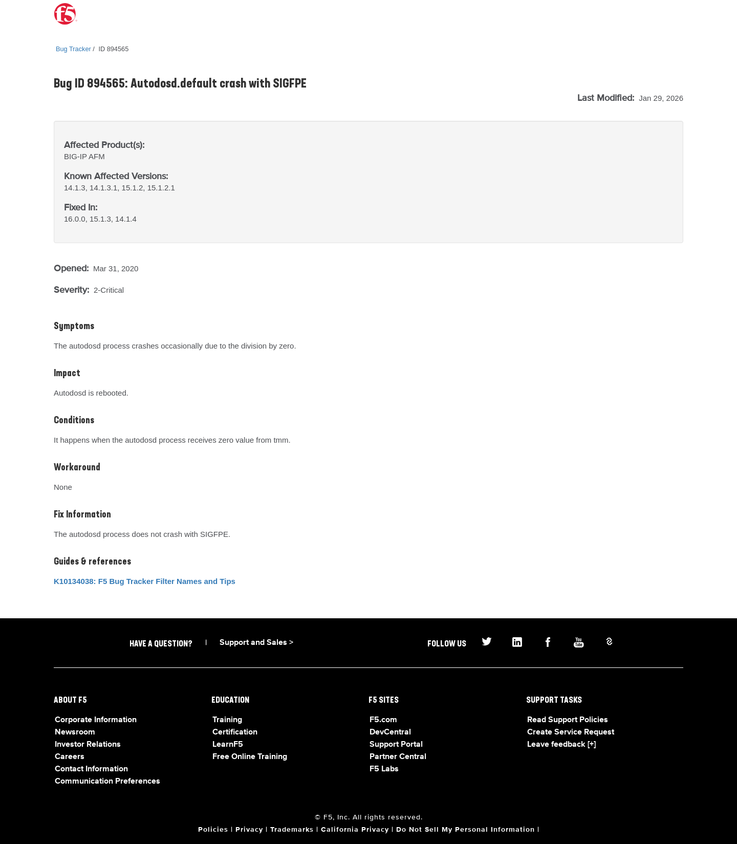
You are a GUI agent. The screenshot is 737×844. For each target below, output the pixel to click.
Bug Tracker (73, 49)
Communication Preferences (107, 781)
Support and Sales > (256, 643)
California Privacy (355, 829)
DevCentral (390, 732)
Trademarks (292, 829)
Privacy (249, 829)
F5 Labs (384, 769)
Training (227, 720)
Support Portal (396, 745)
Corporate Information (96, 720)
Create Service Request (570, 732)
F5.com (383, 720)
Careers (69, 757)
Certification (234, 732)
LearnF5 (227, 745)
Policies (213, 829)
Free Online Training (249, 757)
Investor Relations (88, 745)
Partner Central (398, 757)
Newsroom (75, 732)
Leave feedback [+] (561, 745)
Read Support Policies (567, 720)
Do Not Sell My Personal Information (465, 829)
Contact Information (91, 769)
